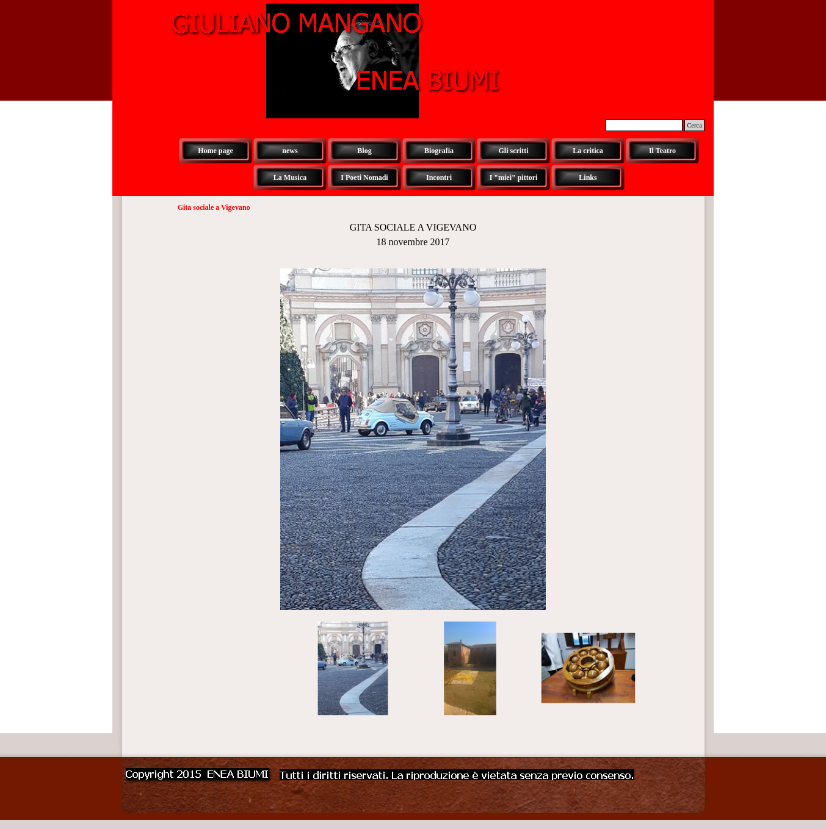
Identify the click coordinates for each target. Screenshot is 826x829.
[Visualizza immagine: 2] (471, 668)
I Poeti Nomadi (364, 177)
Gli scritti (514, 150)
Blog (364, 150)
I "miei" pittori (514, 177)
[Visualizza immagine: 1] (353, 668)
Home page (215, 150)
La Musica (290, 177)
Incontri (439, 177)
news (289, 150)
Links (587, 177)
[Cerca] (644, 125)
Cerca (694, 125)
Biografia (439, 150)
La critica (588, 150)
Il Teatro (662, 150)
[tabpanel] (413, 234)
